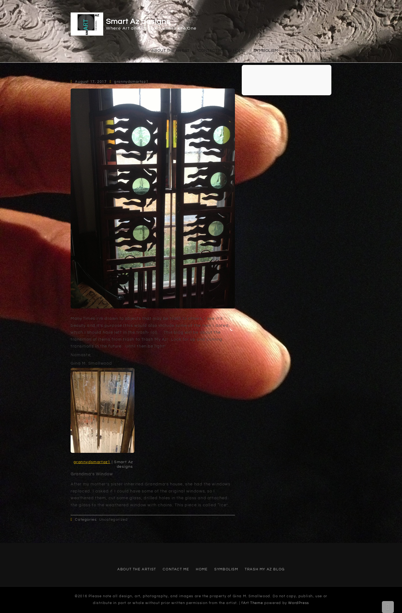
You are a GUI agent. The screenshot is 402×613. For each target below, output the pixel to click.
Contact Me (211, 51)
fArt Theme (252, 603)
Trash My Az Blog (306, 51)
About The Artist (171, 51)
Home (239, 51)
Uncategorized (113, 520)
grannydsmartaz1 (131, 82)
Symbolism (266, 51)
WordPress (298, 603)
